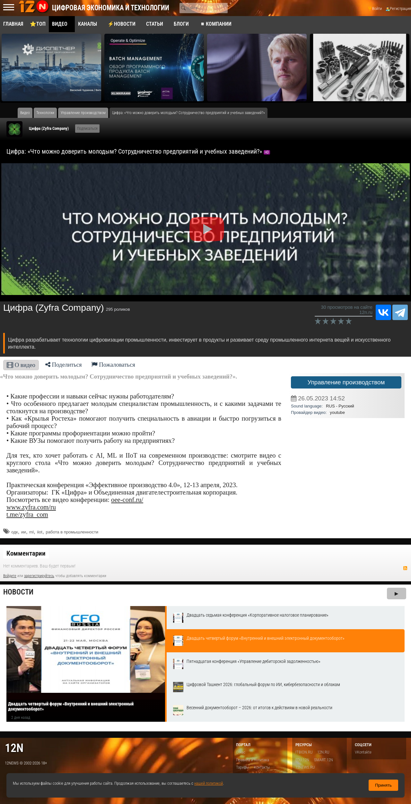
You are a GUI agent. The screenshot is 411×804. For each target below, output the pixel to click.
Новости (18, 592)
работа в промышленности (72, 532)
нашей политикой (208, 783)
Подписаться (87, 128)
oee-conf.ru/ (127, 499)
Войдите (9, 576)
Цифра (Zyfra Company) (49, 128)
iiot (39, 532)
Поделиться (63, 364)
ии (23, 532)
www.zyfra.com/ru (31, 507)
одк (14, 532)
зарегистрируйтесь (39, 576)
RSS (405, 568)
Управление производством (346, 382)
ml (31, 532)
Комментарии (26, 553)
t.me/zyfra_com (27, 514)
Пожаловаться (113, 364)
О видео (21, 365)
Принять (383, 785)
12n (14, 748)
